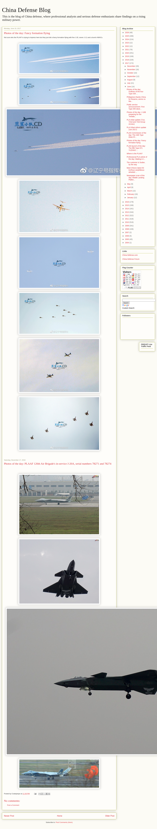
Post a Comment (13, 805)
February (131, 194)
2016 (127, 202)
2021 (127, 50)
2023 (127, 43)
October (130, 73)
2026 (127, 33)
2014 (127, 209)
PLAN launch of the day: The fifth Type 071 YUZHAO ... (136, 148)
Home (59, 816)
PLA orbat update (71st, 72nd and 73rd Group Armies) (136, 122)
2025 (127, 36)
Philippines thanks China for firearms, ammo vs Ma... (136, 99)
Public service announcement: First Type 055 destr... (136, 107)
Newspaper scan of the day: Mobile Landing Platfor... (136, 177)
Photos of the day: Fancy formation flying (136, 141)
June (129, 87)
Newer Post (9, 816)
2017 (127, 63)
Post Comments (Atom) (64, 822)
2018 (127, 60)
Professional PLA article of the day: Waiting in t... (137, 158)
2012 (127, 215)
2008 (127, 229)
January (130, 198)
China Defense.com (130, 255)
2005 (127, 239)
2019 (127, 56)
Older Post (109, 816)
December (131, 66)
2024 (127, 39)
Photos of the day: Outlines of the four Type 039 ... (135, 91)
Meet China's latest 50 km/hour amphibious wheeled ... (135, 170)
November (131, 69)
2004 (127, 243)
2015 (127, 205)
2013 (127, 212)
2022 (127, 46)
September (131, 76)
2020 (127, 53)
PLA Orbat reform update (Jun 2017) (136, 128)
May (129, 184)
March (129, 191)
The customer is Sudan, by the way (136, 163)
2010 (127, 222)
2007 (127, 232)
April (129, 187)
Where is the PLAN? (135, 154)
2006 (127, 236)
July (129, 83)
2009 (127, 226)
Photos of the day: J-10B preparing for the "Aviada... (136, 114)
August (130, 80)
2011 (127, 219)
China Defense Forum (130, 259)
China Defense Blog (26, 10)
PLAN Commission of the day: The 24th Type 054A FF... (136, 135)
